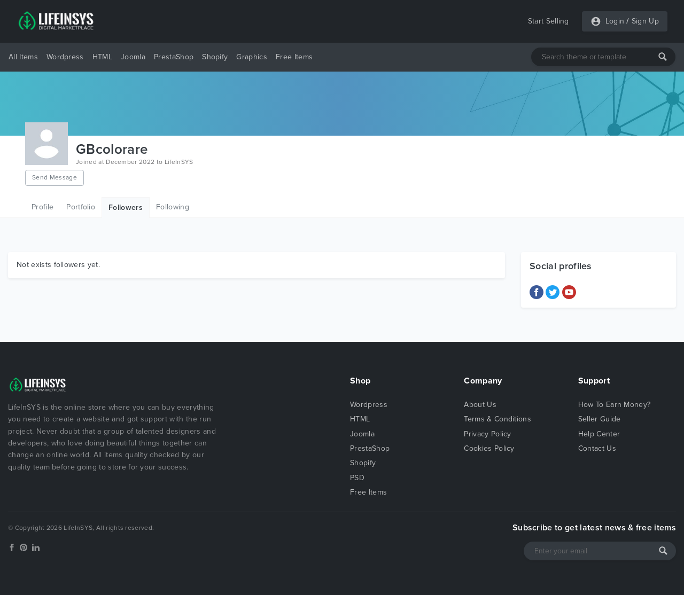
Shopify (215, 56)
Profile (42, 207)
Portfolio (80, 207)
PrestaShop (173, 56)
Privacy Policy (487, 434)
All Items (23, 56)
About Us (480, 404)
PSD (357, 477)
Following (172, 207)
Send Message (54, 177)
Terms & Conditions (497, 419)
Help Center (599, 434)
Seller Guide (599, 419)
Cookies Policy (489, 448)
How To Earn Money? (614, 404)
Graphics (251, 56)
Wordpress (65, 56)
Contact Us (597, 448)
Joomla (133, 56)
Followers (125, 207)
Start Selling (548, 21)
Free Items (294, 56)
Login (615, 21)
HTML (102, 56)
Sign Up (645, 21)
